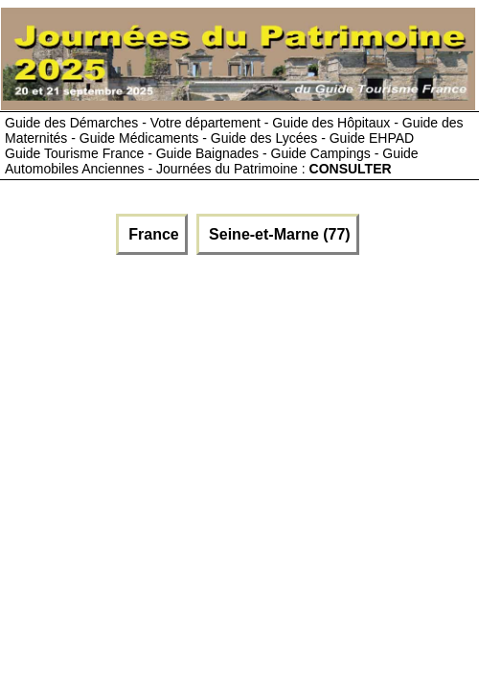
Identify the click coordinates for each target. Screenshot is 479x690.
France (152, 234)
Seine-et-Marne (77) (278, 234)
